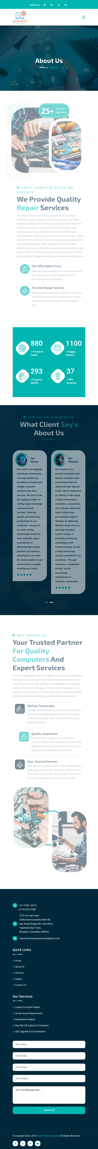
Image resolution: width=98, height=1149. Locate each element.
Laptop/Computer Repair (26, 1007)
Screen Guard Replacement (27, 1013)
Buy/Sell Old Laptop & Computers (31, 1025)
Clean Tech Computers (48, 1135)
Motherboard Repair (24, 1019)
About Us (18, 966)
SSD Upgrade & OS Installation (29, 1031)
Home (42, 67)
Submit (49, 1110)
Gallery (17, 979)
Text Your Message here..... (49, 1095)
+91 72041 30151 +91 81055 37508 (25, 907)
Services (18, 972)
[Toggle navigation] (83, 17)
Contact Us (19, 985)
